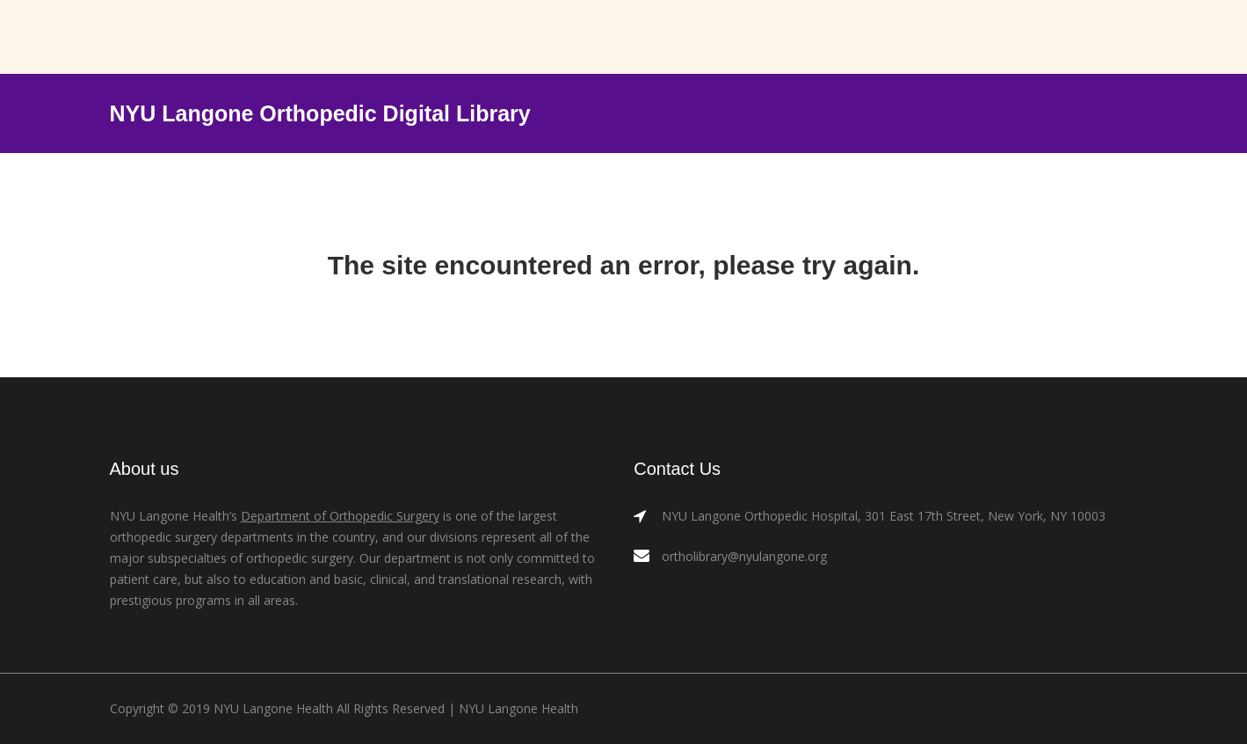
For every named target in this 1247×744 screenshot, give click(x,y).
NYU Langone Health (518, 708)
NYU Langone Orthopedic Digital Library (320, 113)
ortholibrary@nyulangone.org (744, 556)
